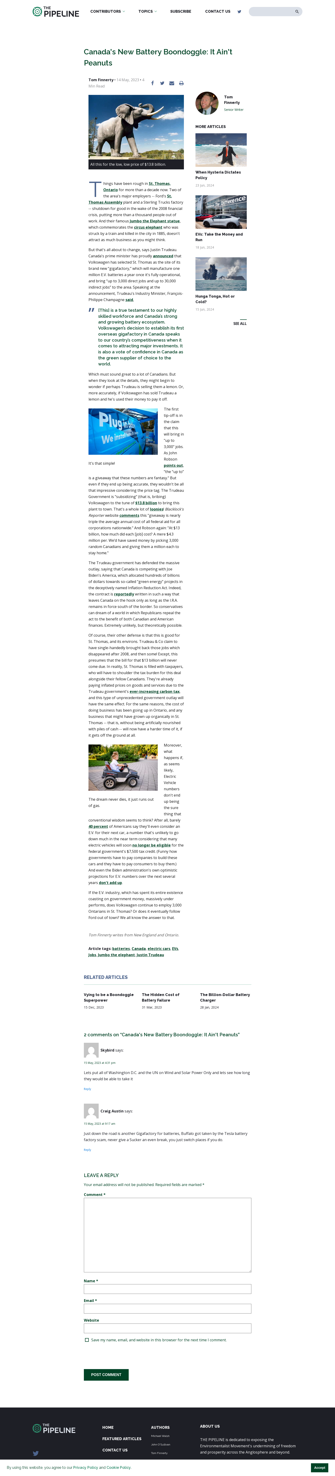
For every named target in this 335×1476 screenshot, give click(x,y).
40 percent (98, 826)
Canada (139, 948)
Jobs (92, 954)
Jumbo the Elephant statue (155, 221)
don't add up (110, 882)
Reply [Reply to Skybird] (87, 1089)
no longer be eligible (151, 845)
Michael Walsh (160, 1436)
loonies (156, 509)
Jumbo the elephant (116, 954)
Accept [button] (319, 1468)
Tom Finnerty (159, 1453)
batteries (121, 948)
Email (90, 1300)
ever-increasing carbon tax (155, 691)
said (129, 299)
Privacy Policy (85, 1467)
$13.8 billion (146, 502)
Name (91, 1280)
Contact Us (217, 11)
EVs (175, 948)
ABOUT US (210, 1426)
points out (173, 465)
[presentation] (119, 1356)
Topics (145, 11)
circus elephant (148, 227)
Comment (95, 1194)
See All (240, 323)
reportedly (124, 594)
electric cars (159, 948)
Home (108, 1427)
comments (129, 515)
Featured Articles (121, 1439)
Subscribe (180, 11)
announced (163, 255)
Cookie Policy (119, 1467)
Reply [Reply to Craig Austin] (87, 1150)
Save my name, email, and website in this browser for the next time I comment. (159, 1339)
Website (91, 1320)
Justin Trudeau (150, 954)
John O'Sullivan (160, 1444)
